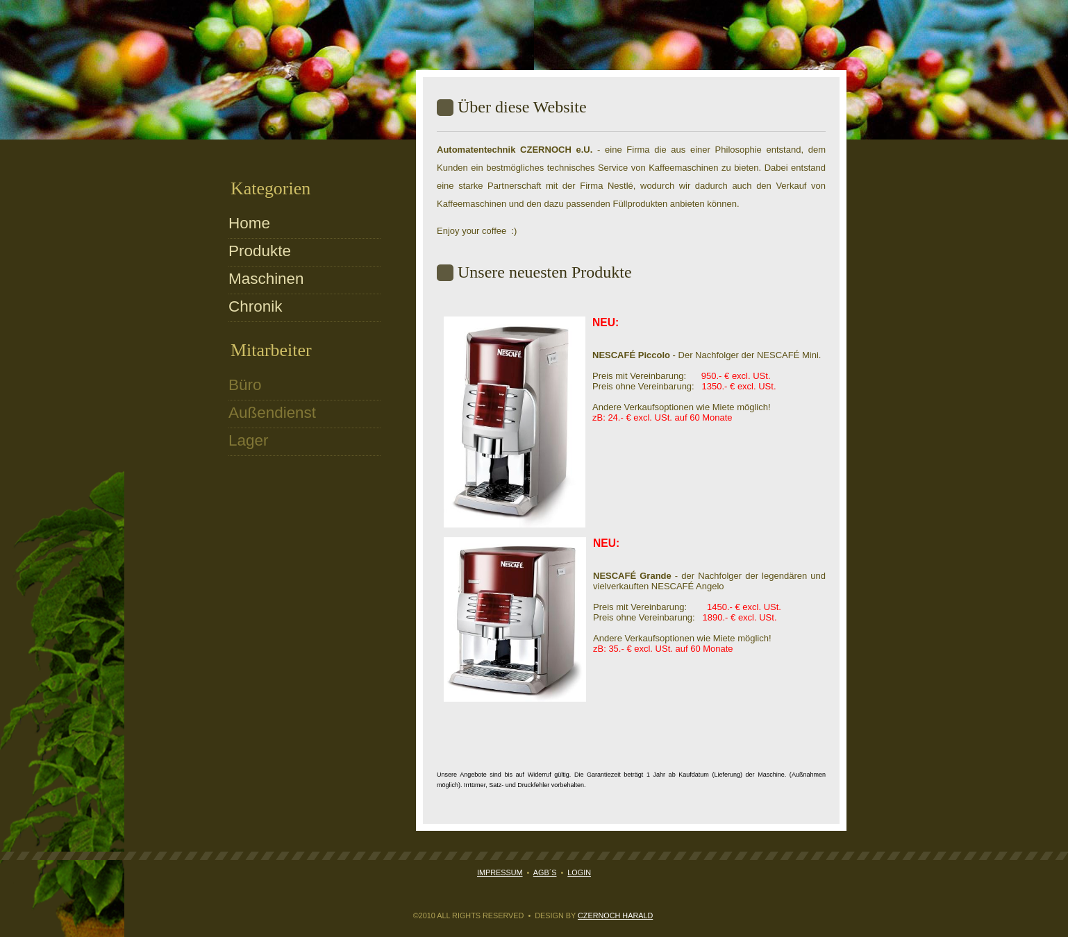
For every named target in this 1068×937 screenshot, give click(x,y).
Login (579, 872)
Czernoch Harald (615, 915)
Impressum (500, 872)
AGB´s (545, 872)
